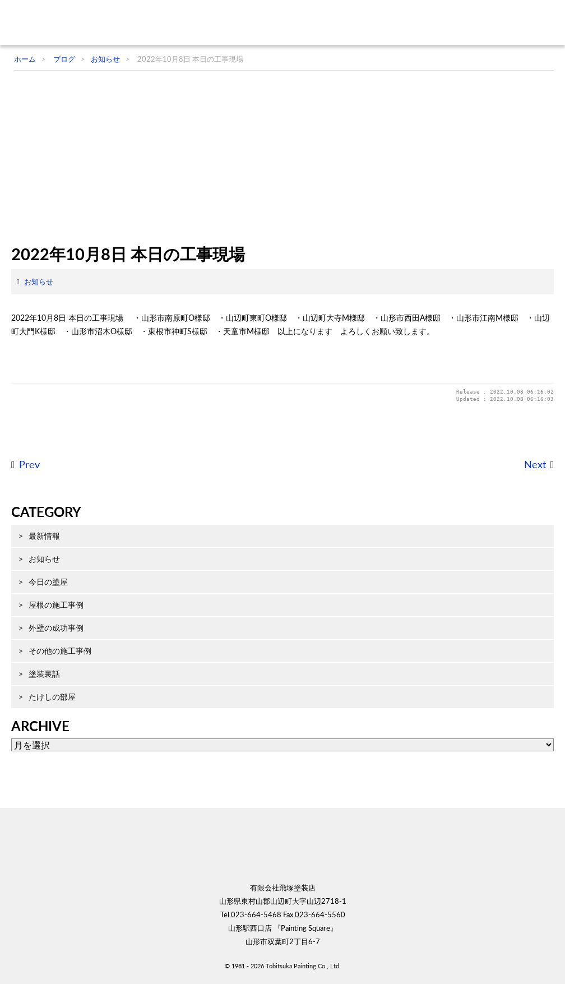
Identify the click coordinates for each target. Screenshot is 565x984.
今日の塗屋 (48, 581)
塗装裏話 (44, 673)
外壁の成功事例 (56, 627)
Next (535, 464)
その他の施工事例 (60, 650)
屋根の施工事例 (56, 604)
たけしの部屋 (52, 696)
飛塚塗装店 (81, 22)
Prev (29, 464)
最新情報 (44, 535)
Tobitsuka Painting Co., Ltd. (303, 965)
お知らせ (38, 281)
